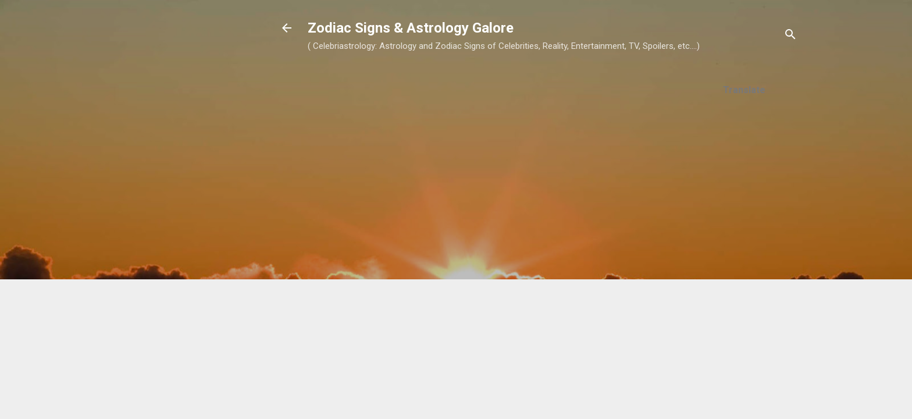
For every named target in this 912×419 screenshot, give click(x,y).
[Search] (790, 36)
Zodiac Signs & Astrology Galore (411, 28)
